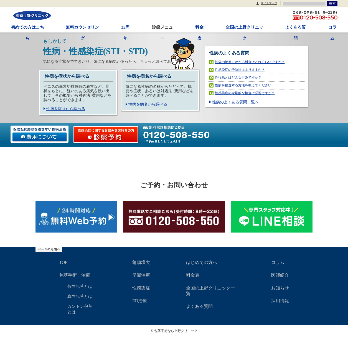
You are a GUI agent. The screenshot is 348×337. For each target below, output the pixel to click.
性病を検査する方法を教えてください (243, 85)
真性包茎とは (79, 296)
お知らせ (280, 288)
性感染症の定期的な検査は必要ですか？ (245, 93)
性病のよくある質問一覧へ (235, 102)
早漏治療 (141, 275)
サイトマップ (269, 3)
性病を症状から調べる (65, 109)
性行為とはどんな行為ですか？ (238, 77)
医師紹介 (280, 275)
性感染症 (141, 288)
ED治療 (139, 300)
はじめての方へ (201, 262)
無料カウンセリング (82, 29)
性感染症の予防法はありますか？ (240, 70)
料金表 (199, 29)
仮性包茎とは (79, 286)
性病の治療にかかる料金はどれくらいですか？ (250, 62)
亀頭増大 (141, 262)
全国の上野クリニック (244, 29)
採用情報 (280, 300)
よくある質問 (295, 29)
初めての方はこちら (27, 29)
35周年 (125, 29)
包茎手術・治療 (74, 275)
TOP (63, 262)
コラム (332, 29)
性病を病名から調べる (147, 104)
